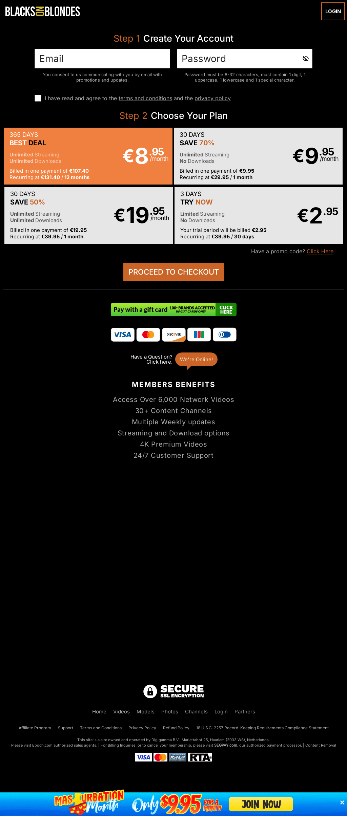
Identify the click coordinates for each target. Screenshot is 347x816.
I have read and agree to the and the (138, 98)
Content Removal (320, 745)
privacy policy (213, 98)
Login (333, 11)
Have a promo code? (292, 251)
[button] (88, 156)
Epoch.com (42, 745)
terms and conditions (145, 98)
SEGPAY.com (225, 745)
